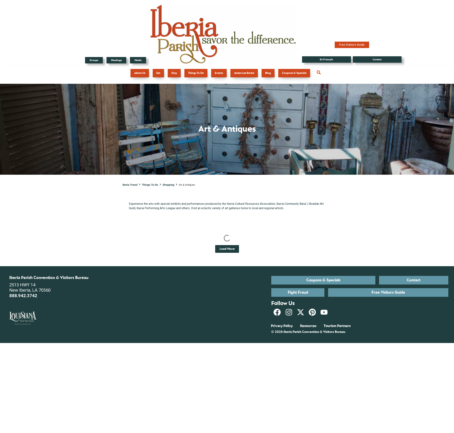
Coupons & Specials (294, 73)
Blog (268, 73)
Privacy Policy (282, 325)
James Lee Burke (244, 73)
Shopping (168, 184)
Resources (308, 325)
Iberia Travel (130, 184)
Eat (158, 73)
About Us (139, 73)
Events (219, 73)
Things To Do (196, 73)
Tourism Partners (337, 325)
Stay (174, 73)
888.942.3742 (23, 295)
